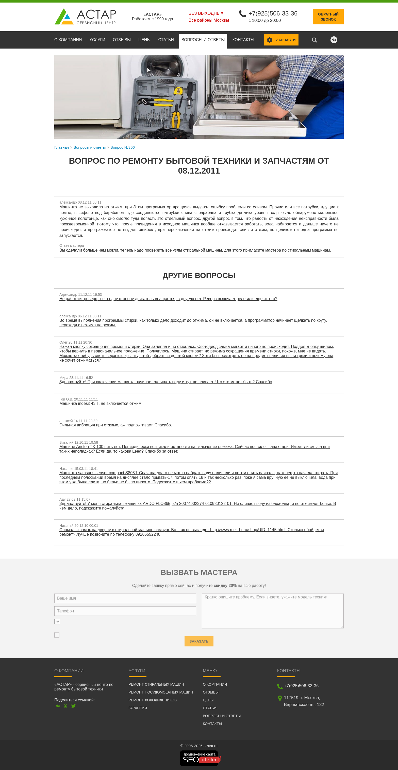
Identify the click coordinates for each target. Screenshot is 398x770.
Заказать (199, 640)
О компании (68, 40)
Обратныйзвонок (328, 16)
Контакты (243, 40)
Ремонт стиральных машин (156, 684)
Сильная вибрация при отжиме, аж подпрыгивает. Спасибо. (115, 425)
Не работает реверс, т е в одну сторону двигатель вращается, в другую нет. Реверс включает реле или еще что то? (168, 299)
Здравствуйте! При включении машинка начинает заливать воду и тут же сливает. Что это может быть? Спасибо (165, 382)
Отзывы (122, 40)
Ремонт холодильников (153, 700)
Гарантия (138, 708)
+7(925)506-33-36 (272, 13)
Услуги (97, 40)
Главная (61, 147)
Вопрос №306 (122, 147)
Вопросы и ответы (203, 40)
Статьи (166, 40)
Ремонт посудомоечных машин (161, 692)
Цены (144, 40)
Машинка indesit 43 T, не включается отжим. (100, 403)
